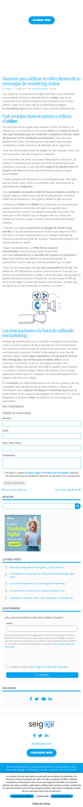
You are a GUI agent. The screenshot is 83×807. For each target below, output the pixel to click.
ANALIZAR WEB (41, 752)
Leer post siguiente (68, 489)
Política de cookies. (41, 803)
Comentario (8, 455)
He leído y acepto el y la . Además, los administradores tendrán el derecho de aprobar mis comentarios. (43, 474)
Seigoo (8, 88)
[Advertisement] (41, 49)
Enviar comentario (14, 483)
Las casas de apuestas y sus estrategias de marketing (37, 583)
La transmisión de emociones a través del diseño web (37, 590)
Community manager (15, 769)
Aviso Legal (34, 472)
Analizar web (42, 20)
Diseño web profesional (18, 766)
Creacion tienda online (42, 766)
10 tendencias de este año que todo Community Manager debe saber (42, 575)
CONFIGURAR (42, 796)
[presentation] (30, 656)
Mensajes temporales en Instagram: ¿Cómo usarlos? (36, 567)
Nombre (6, 418)
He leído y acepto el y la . (37, 666)
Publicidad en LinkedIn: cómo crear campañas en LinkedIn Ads (41, 597)
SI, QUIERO (42, 675)
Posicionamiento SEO (65, 766)
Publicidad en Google (37, 769)
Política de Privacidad (56, 472)
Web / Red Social (11, 442)
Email (5, 430)
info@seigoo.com (41, 743)
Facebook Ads (56, 769)
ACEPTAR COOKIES (62, 796)
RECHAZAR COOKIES (21, 796)
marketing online (40, 88)
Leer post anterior (14, 489)
